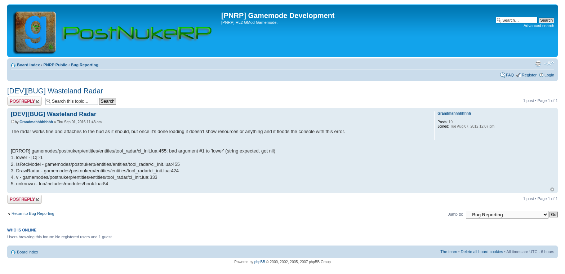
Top (552, 189)
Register (529, 75)
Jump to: (455, 214)
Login (549, 75)
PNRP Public (55, 65)
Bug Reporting (84, 65)
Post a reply (24, 101)
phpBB (259, 262)
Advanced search (539, 25)
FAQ (510, 75)
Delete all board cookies (482, 251)
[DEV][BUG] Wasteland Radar (55, 91)
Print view (538, 63)
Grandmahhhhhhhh (36, 122)
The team (448, 251)
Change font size (549, 63)
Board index (28, 65)
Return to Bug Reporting (33, 213)
